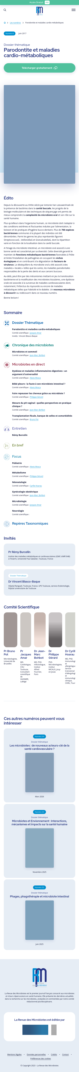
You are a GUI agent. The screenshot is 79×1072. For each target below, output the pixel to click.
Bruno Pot (34, 419)
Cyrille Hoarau (36, 485)
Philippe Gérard (36, 397)
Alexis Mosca (35, 378)
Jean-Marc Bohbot (37, 355)
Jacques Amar (35, 333)
